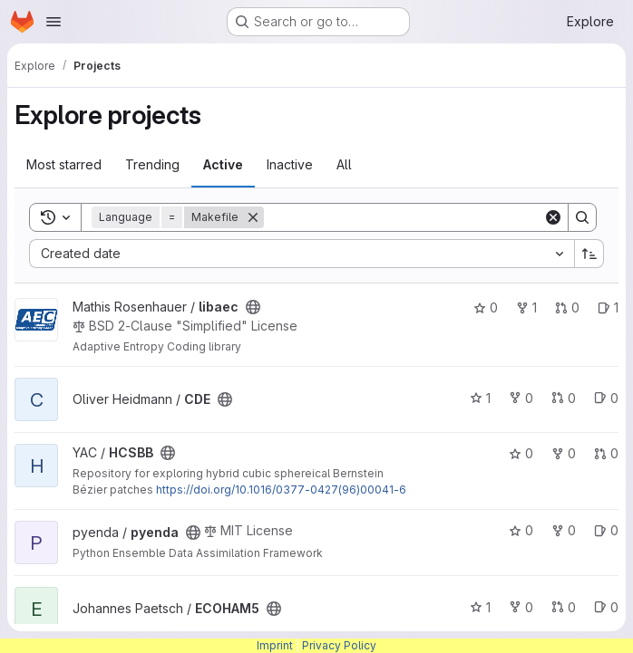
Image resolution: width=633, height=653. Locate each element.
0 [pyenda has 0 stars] (521, 530)
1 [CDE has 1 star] (480, 398)
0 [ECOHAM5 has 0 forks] (521, 607)
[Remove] (253, 217)
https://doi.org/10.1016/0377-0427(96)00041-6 (281, 489)
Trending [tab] (152, 164)
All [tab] (344, 164)
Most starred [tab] (64, 164)
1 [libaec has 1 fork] (526, 307)
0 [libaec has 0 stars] (485, 307)
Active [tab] (223, 164)
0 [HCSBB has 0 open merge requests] (606, 453)
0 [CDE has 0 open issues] (606, 398)
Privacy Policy (339, 645)
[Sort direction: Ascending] (589, 253)
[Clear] (553, 217)
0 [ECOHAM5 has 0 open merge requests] (563, 607)
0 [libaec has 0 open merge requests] (567, 307)
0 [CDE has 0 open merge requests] (563, 398)
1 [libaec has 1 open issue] (608, 307)
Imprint (275, 645)
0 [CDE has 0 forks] (521, 398)
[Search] (404, 217)
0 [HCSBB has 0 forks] (563, 453)
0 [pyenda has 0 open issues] (606, 530)
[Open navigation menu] (53, 21)
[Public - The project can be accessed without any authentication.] (253, 307)
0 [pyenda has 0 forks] (563, 530)
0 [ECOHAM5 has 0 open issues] (606, 607)
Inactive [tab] (290, 164)
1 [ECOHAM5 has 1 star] (480, 607)
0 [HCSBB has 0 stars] (521, 453)
